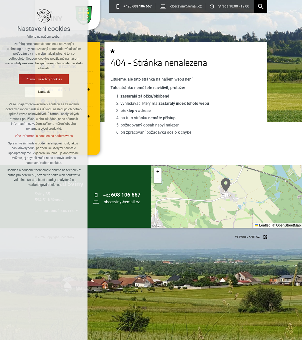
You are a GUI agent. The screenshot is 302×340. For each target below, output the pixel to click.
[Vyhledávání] (260, 6)
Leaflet (262, 225)
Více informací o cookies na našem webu (44, 136)
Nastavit (44, 92)
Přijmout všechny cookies (44, 79)
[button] (225, 185)
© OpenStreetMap (286, 225)
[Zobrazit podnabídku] (89, 89)
